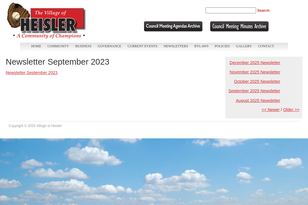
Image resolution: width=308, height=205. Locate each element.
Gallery (244, 46)
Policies (222, 46)
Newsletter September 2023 (32, 72)
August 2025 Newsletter (258, 100)
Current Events (142, 46)
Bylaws (201, 46)
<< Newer (271, 109)
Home (36, 46)
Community (58, 46)
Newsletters (176, 46)
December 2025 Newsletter (255, 62)
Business (83, 46)
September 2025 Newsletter (254, 91)
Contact (266, 46)
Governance (109, 46)
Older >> (291, 109)
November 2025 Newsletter (255, 72)
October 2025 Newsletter (257, 81)
